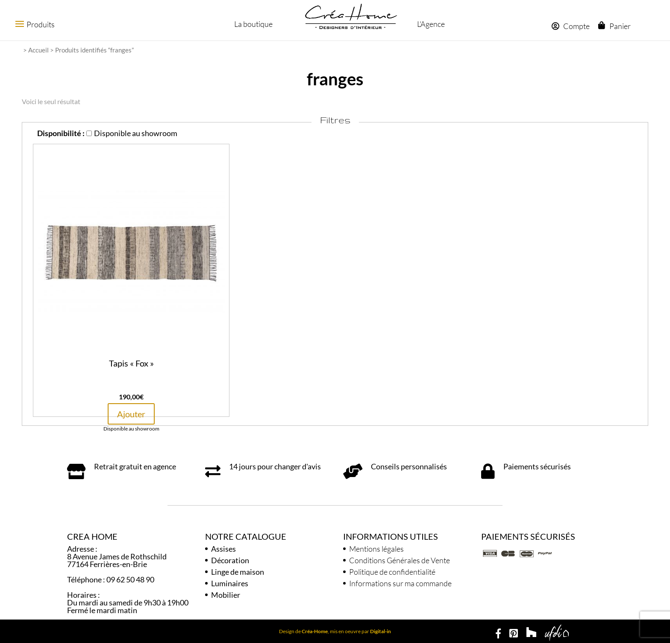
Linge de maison (237, 571)
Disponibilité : (61, 133)
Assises (223, 548)
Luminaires (229, 583)
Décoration (230, 560)
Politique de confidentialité (392, 571)
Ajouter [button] (131, 414)
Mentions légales (376, 548)
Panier (619, 26)
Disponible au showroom (131, 133)
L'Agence (430, 24)
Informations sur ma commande (400, 583)
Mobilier (225, 594)
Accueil (38, 50)
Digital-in (380, 631)
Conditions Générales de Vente (399, 560)
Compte (570, 26)
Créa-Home (315, 631)
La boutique (252, 24)
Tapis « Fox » (131, 363)
